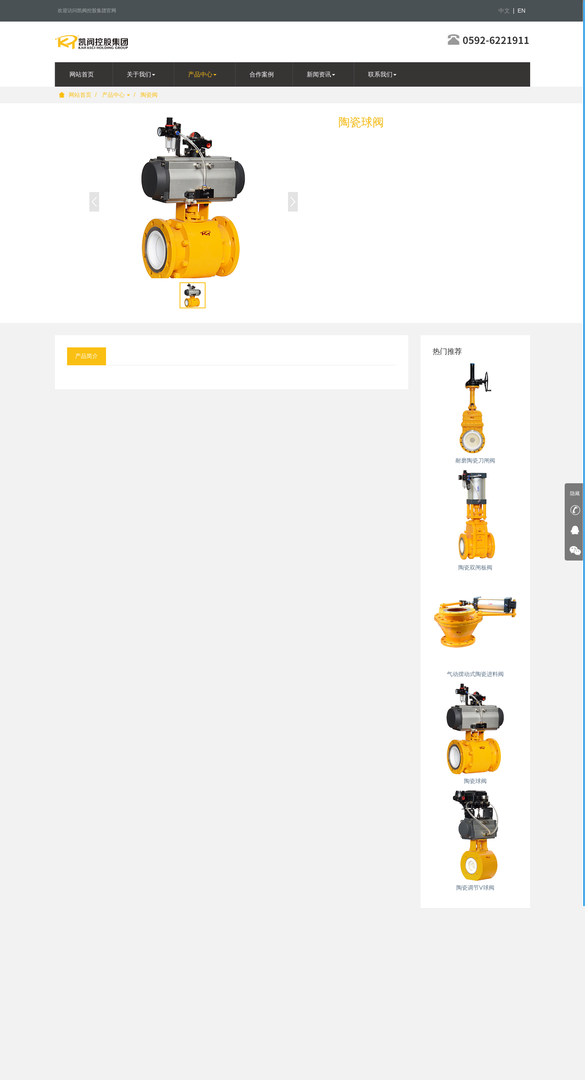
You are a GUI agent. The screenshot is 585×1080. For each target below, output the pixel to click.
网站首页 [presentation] (81, 74)
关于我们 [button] (141, 74)
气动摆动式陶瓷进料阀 (475, 674)
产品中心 (116, 95)
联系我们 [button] (382, 74)
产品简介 (86, 356)
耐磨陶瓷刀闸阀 (475, 460)
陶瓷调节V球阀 (475, 887)
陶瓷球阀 (475, 781)
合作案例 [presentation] (261, 74)
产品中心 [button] (202, 74)
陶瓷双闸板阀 (475, 567)
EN (521, 10)
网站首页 (75, 95)
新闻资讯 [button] (321, 74)
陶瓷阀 (149, 95)
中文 (504, 10)
